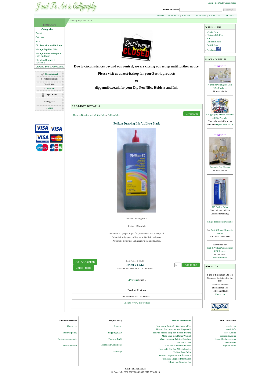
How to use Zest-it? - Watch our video (173, 326)
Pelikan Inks (113, 115)
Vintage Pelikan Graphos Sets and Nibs (48, 54)
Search (186, 15)
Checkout (200, 15)
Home (161, 15)
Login (210, 2)
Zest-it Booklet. (220, 257)
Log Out (219, 2)
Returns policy (70, 332)
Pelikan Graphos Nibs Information (175, 355)
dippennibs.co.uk (228, 335)
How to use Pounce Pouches (178, 345)
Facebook (211, 50)
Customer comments (67, 339)
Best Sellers (212, 45)
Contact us (220, 294)
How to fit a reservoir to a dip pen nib (173, 329)
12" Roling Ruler (220, 207)
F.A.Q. (210, 38)
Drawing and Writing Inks (93, 115)
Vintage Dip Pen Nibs (47, 49)
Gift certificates (214, 41)
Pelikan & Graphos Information (176, 358)
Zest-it (39, 33)
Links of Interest (69, 345)
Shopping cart (51, 74)
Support (118, 326)
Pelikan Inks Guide (182, 352)
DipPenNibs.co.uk (224, 124)
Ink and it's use (184, 342)
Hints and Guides (215, 35)
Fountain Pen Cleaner (220, 167)
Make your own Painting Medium (175, 339)
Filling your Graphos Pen (179, 362)
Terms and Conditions (111, 344)
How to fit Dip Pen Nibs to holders (175, 349)
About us (215, 15)
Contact (229, 15)
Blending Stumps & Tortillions (45, 61)
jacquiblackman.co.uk (225, 339)
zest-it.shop (230, 342)
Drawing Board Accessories (50, 66)
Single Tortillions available (220, 221)
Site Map (117, 351)
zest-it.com (230, 326)
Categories (44, 29)
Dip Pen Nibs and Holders (49, 45)
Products (173, 15)
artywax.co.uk (229, 345)
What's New (212, 32)
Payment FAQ (115, 339)
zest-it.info (231, 329)
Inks (38, 41)
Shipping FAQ (115, 332)
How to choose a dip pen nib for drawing (172, 332)
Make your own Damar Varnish (176, 335)
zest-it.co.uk (230, 332)
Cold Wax (41, 37)
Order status (230, 2)
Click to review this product (137, 302)
